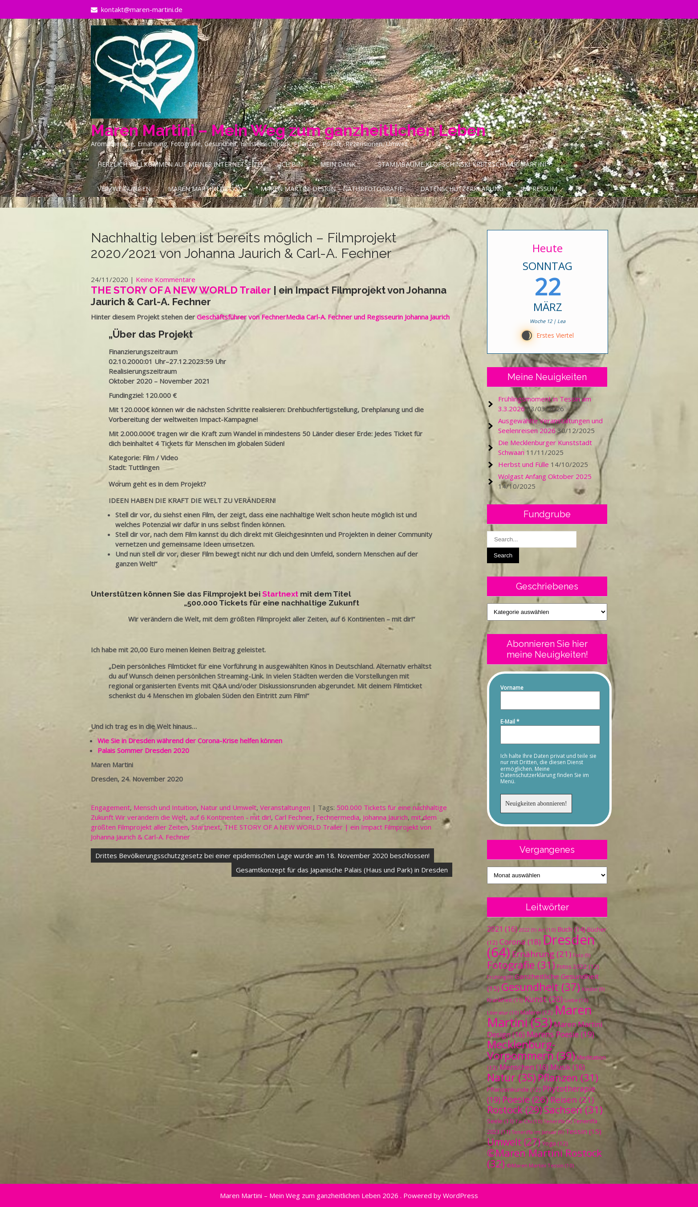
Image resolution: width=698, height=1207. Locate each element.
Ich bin (291, 164)
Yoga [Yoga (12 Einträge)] (555, 1143)
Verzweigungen (123, 188)
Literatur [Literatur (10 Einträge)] (503, 1012)
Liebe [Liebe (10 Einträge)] (576, 1000)
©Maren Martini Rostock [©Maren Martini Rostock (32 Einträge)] (544, 1158)
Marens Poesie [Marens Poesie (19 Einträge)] (560, 1034)
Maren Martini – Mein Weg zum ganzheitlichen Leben (288, 130)
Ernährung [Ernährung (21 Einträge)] (541, 953)
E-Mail (509, 722)
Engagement (110, 807)
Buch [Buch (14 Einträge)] (571, 929)
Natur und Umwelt (228, 807)
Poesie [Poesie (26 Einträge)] (525, 1099)
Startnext (280, 593)
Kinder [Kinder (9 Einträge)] (593, 989)
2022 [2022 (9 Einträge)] (527, 930)
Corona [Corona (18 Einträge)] (520, 942)
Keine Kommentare (165, 279)
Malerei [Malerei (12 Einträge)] (536, 1012)
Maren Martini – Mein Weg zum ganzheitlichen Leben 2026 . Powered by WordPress (349, 1195)
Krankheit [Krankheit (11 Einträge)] (505, 1000)
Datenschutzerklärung (461, 188)
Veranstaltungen (285, 807)
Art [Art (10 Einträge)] (547, 929)
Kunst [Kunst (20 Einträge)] (543, 999)
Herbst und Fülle (523, 464)
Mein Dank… (340, 164)
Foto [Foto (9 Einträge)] (581, 955)
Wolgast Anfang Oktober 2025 (545, 476)
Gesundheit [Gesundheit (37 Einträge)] (540, 986)
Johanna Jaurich (385, 817)
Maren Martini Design (205, 188)
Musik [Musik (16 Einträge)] (567, 1067)
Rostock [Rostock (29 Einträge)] (514, 1109)
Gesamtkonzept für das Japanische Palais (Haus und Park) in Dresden (342, 869)
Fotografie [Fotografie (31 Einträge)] (521, 965)
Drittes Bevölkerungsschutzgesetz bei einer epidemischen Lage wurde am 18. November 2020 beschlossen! (262, 855)
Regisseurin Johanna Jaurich (408, 316)
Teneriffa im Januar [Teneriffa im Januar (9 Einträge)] (538, 1132)
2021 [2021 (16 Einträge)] (502, 929)
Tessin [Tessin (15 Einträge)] (583, 1131)
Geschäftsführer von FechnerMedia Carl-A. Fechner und (282, 316)
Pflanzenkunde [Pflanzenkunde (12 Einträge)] (514, 1089)
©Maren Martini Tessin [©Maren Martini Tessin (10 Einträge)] (540, 1165)
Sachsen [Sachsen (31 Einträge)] (573, 1110)
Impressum (539, 188)
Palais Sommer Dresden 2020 (143, 750)
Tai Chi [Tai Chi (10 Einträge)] (528, 1121)
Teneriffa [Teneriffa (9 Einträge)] (558, 1121)
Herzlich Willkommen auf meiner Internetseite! (179, 164)
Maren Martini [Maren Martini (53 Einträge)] (539, 1016)
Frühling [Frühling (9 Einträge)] (500, 977)
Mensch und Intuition (165, 807)
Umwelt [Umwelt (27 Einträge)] (513, 1142)
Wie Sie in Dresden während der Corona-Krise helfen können (189, 740)
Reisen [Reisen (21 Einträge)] (572, 1099)
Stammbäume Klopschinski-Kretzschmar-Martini (462, 164)
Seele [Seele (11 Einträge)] (500, 1121)
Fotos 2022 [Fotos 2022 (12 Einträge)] (578, 966)
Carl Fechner (293, 817)
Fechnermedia (337, 817)
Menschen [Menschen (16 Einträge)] (523, 1067)
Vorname (512, 688)
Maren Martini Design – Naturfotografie (331, 188)
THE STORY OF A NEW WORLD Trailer (182, 290)
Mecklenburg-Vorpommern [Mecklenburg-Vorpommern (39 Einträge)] (531, 1050)
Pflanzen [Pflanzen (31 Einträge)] (568, 1077)
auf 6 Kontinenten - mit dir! (230, 817)
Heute (547, 248)
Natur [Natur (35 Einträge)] (511, 1077)
